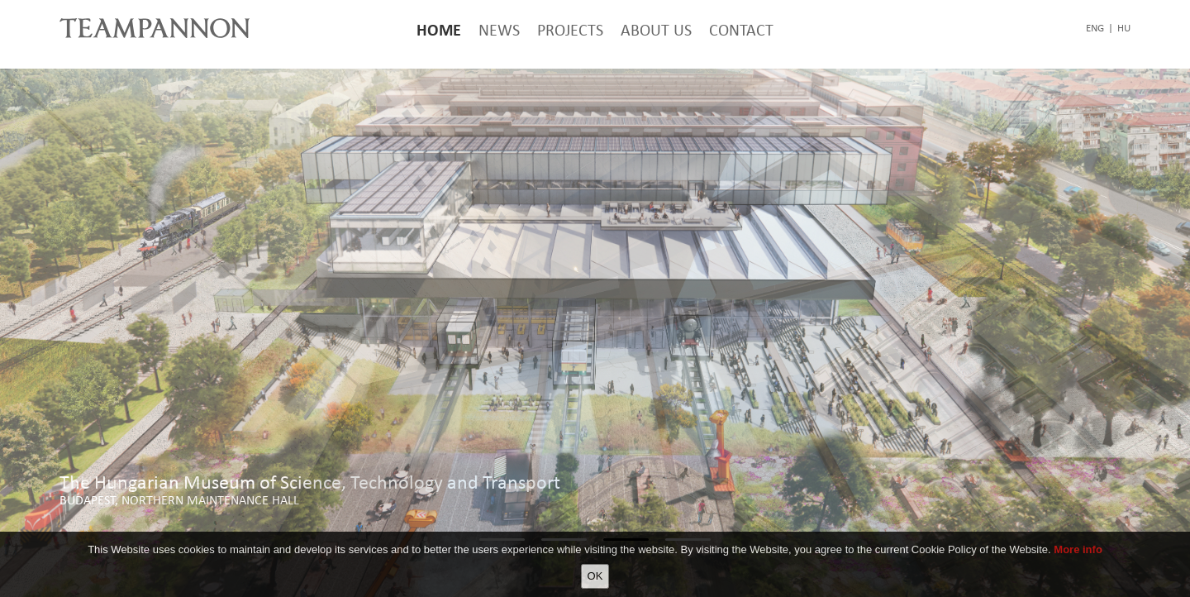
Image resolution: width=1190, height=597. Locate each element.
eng (1095, 28)
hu (1123, 28)
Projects (570, 30)
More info (1078, 549)
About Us (656, 30)
